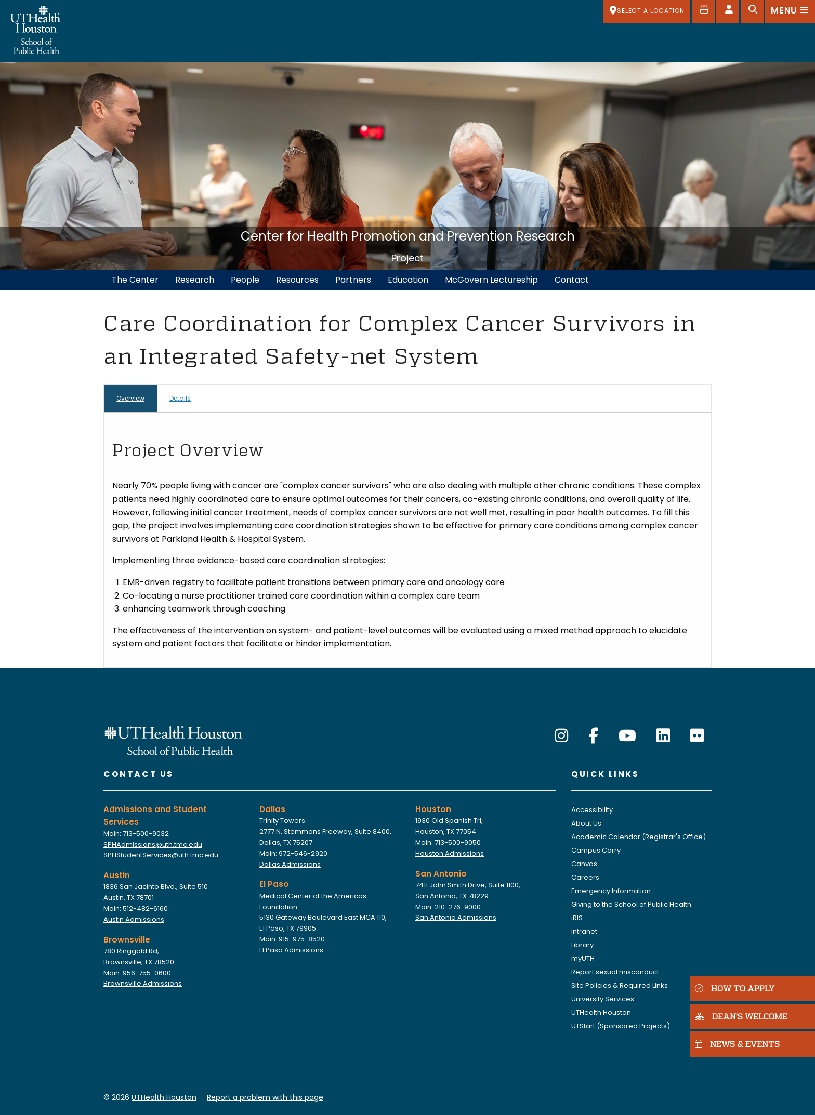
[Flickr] (697, 736)
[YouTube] (627, 736)
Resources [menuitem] (297, 280)
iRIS (577, 918)
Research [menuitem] (194, 280)
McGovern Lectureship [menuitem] (491, 280)
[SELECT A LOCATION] (646, 11)
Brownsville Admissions (142, 983)
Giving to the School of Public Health (631, 904)
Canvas (584, 864)
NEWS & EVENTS (734, 1043)
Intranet (584, 931)
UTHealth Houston (601, 1012)
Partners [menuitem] (353, 280)
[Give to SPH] (703, 11)
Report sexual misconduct (615, 972)
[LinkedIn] (663, 736)
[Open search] (752, 11)
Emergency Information (611, 891)
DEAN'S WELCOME (737, 1015)
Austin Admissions (133, 919)
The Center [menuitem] (135, 280)
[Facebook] (593, 736)
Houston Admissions (449, 853)
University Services (602, 999)
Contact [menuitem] (572, 280)
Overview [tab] (130, 398)
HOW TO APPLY (732, 987)
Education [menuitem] (408, 280)
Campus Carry (596, 850)
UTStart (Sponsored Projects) (620, 1026)
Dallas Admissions (290, 864)
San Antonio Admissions (455, 917)
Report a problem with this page (265, 1097)
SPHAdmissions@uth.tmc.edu (152, 844)
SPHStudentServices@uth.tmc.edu (160, 855)
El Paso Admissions (291, 950)
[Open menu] (790, 11)
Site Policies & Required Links (619, 985)
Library (582, 945)
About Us (586, 823)
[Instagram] (561, 736)
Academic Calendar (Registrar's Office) (638, 837)
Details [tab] (180, 398)
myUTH (583, 958)
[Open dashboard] (727, 11)
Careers (585, 877)
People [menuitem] (245, 280)
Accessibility (592, 810)
